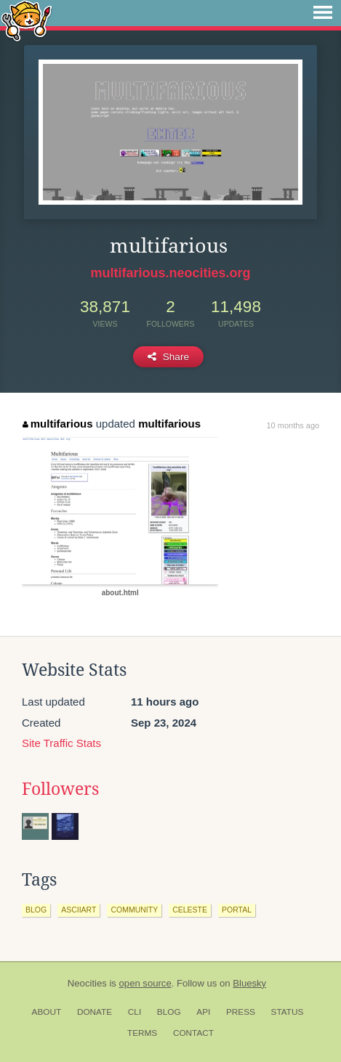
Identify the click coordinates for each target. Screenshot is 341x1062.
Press (240, 1012)
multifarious (57, 423)
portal (237, 909)
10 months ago (292, 425)
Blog (169, 1012)
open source (145, 983)
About (47, 1012)
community (134, 909)
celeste (189, 909)
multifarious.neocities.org (170, 273)
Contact (193, 1033)
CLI (134, 1012)
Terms (142, 1033)
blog (36, 909)
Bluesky (249, 983)
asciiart (78, 909)
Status (287, 1012)
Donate (94, 1012)
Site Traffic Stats (61, 743)
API (203, 1012)
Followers (60, 789)
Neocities (87, 983)
